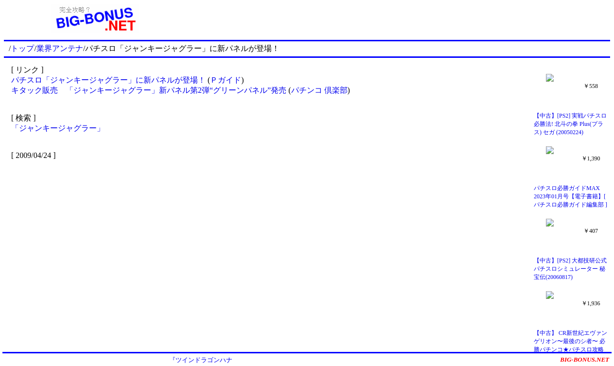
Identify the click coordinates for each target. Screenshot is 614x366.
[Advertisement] (398, 18)
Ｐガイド (225, 80)
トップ (22, 48)
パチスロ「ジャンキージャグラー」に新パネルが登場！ (108, 80)
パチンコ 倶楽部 (319, 90)
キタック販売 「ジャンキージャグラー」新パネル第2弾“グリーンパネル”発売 (148, 90)
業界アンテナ (59, 48)
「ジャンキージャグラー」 (58, 128)
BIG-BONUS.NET (584, 359)
